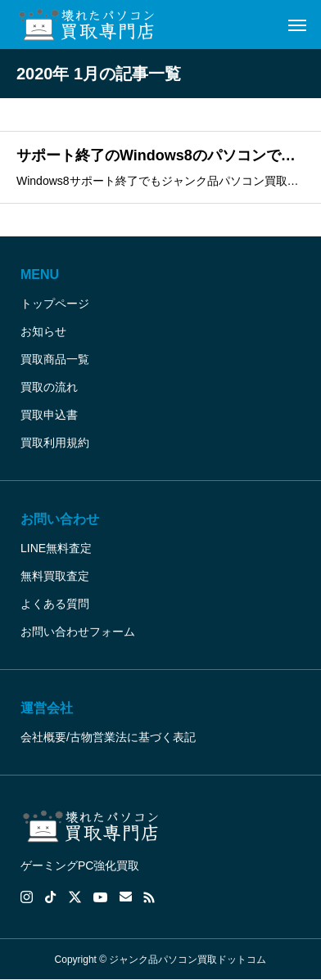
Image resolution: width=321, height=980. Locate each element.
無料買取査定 (54, 575)
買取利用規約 (54, 442)
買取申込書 (49, 414)
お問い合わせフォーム (77, 631)
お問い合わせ (59, 519)
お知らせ (43, 331)
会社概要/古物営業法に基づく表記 (108, 737)
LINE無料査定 (56, 548)
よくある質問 (54, 603)
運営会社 (46, 708)
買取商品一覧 (54, 359)
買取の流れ (49, 386)
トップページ (54, 303)
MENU (39, 274)
